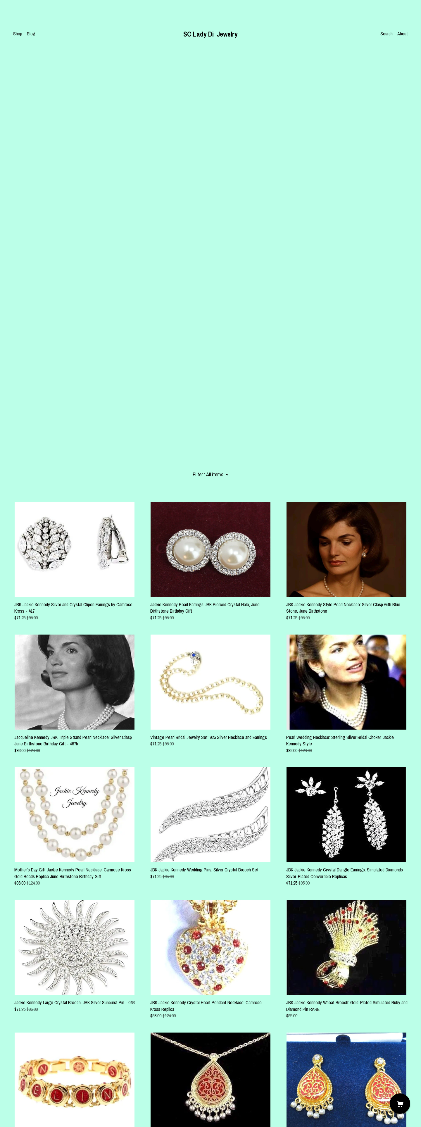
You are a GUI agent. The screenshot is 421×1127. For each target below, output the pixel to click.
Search (386, 33)
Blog (31, 33)
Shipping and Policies (32, 1094)
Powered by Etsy (28, 1110)
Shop (17, 33)
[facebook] (24, 1078)
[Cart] (400, 1103)
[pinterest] (15, 1078)
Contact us (23, 1088)
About (402, 33)
